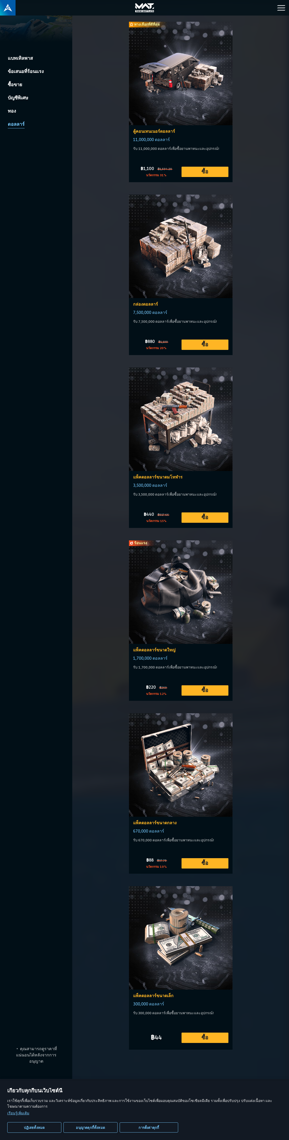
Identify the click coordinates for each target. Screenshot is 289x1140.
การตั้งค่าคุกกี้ (149, 1127)
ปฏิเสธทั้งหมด (34, 1127)
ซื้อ (204, 172)
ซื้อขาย (15, 84)
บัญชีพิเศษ (18, 98)
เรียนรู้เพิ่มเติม (18, 1112)
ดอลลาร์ (16, 124)
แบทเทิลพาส (20, 58)
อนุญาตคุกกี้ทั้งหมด (90, 1127)
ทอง (12, 111)
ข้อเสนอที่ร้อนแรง (26, 71)
